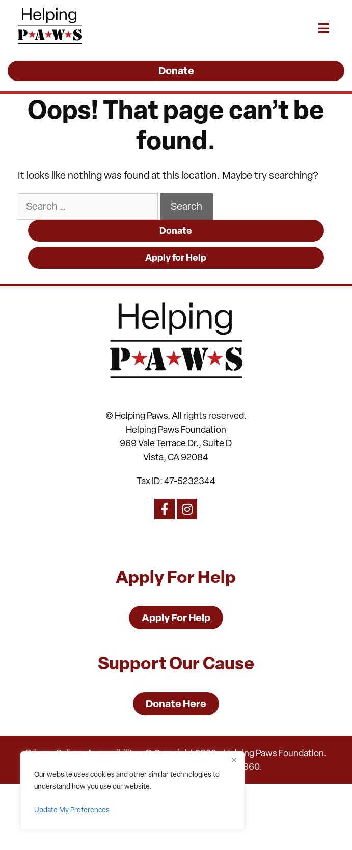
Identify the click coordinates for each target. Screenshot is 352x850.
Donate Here (176, 703)
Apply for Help (175, 257)
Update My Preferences (72, 809)
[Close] (234, 760)
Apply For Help (176, 617)
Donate (175, 230)
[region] (132, 790)
